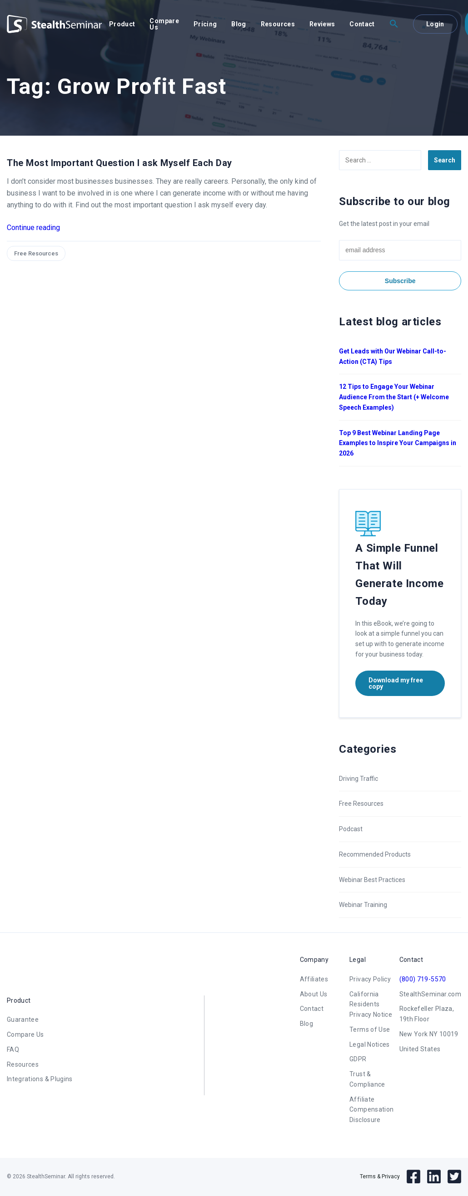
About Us (314, 994)
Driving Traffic (358, 778)
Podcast (351, 829)
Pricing (205, 24)
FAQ (13, 1049)
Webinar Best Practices (372, 879)
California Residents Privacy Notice (370, 1004)
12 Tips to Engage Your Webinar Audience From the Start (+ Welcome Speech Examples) (394, 397)
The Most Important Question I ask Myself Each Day (119, 162)
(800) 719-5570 (422, 979)
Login (435, 24)
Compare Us (164, 24)
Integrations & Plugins (40, 1079)
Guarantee (23, 1019)
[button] (394, 24)
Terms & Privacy (380, 1176)
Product (122, 24)
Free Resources (36, 253)
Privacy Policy (370, 979)
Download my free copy (395, 683)
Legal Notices (369, 1044)
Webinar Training (363, 904)
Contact (361, 24)
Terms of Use (369, 1029)
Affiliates (314, 979)
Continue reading (33, 227)
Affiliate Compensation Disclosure (371, 1110)
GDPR (357, 1059)
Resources (278, 24)
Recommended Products (375, 854)
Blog (238, 24)
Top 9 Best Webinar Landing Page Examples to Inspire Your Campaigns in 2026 (397, 443)
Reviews (322, 24)
